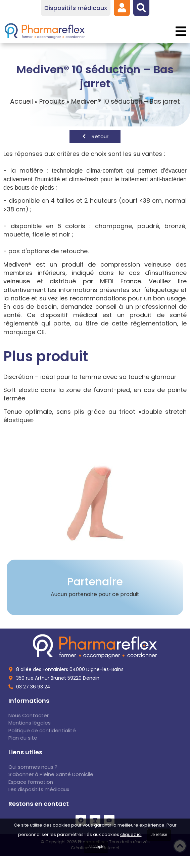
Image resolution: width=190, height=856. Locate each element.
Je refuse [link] (159, 834)
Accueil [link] (21, 101)
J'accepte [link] (96, 846)
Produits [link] (52, 101)
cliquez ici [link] (131, 834)
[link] (122, 7)
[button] (181, 31)
